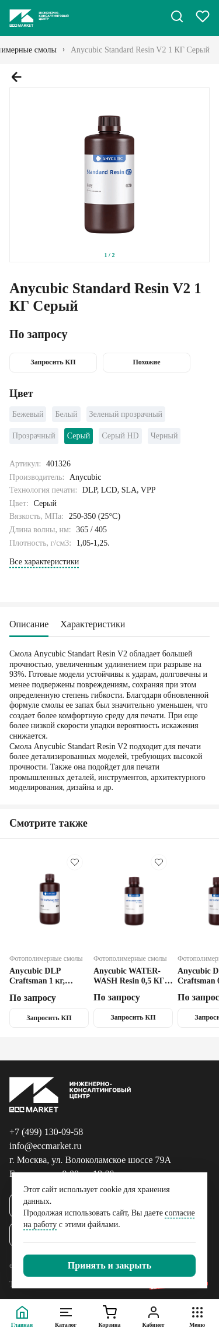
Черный (164, 435)
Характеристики (92, 624)
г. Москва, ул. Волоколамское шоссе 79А (90, 1160)
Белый (66, 414)
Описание (28, 624)
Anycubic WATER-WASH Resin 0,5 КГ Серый (129, 976)
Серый (79, 435)
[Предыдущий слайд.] (16, 77)
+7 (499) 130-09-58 (46, 1132)
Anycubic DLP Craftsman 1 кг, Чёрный (37, 976)
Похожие (146, 362)
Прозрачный (33, 435)
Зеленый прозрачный (125, 414)
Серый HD (120, 435)
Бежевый (27, 414)
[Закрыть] (109, 1266)
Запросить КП (52, 362)
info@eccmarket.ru (45, 1146)
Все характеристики (44, 561)
